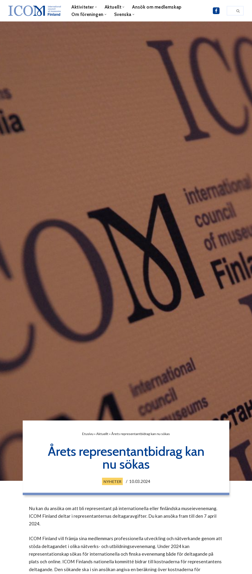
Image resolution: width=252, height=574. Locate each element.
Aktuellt (102, 434)
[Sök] (230, 10)
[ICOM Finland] (35, 10)
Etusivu (87, 434)
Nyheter (112, 481)
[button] (96, 7)
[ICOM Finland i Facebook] (216, 10)
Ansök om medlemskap (156, 7)
